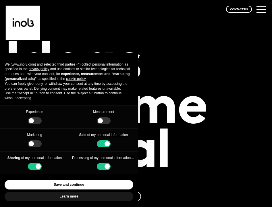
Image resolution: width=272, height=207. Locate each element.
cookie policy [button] (76, 79)
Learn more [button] (68, 196)
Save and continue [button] (69, 185)
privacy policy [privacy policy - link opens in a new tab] (38, 69)
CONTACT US (239, 9)
